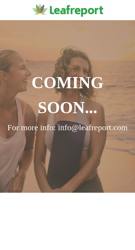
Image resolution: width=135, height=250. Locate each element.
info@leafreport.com (92, 127)
